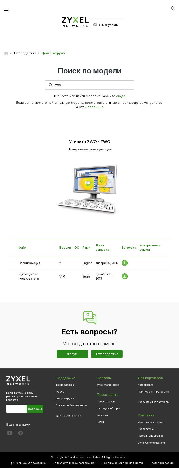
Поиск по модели (89, 70)
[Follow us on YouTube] (10, 433)
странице (96, 107)
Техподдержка (107, 354)
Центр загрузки (65, 398)
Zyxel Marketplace (108, 384)
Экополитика (146, 428)
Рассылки (103, 415)
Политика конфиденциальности (122, 462)
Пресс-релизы (106, 401)
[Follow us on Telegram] (20, 433)
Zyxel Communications (152, 442)
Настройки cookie (162, 462)
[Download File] (125, 263)
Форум (72, 354)
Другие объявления (68, 415)
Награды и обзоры (108, 408)
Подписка (35, 408)
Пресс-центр (107, 395)
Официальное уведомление (27, 462)
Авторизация (145, 384)
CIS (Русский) (109, 25)
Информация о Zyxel (151, 422)
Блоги (100, 421)
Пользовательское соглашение (74, 462)
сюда (120, 96)
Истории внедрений (150, 435)
